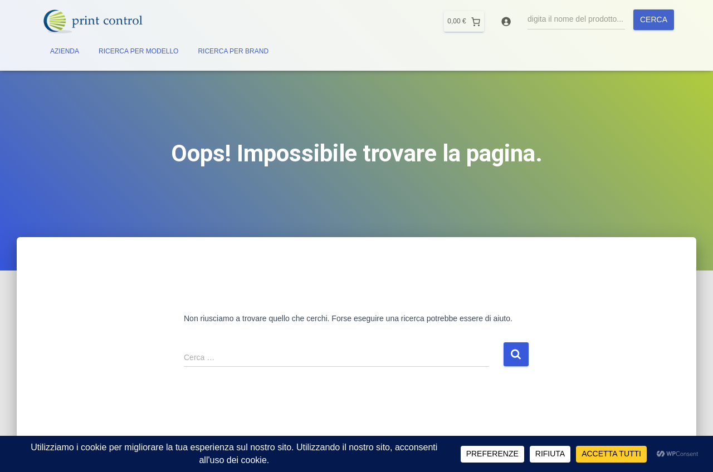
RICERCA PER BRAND (233, 51)
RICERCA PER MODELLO (138, 51)
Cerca (653, 19)
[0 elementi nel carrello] (464, 21)
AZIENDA (64, 51)
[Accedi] (506, 21)
